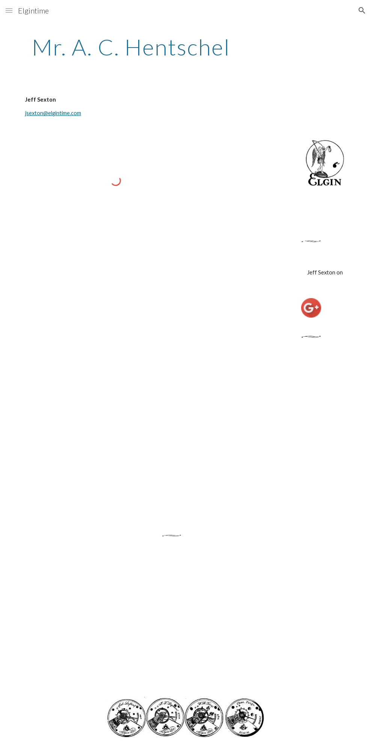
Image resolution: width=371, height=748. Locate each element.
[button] (9, 10)
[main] (131, 46)
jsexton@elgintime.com (53, 113)
